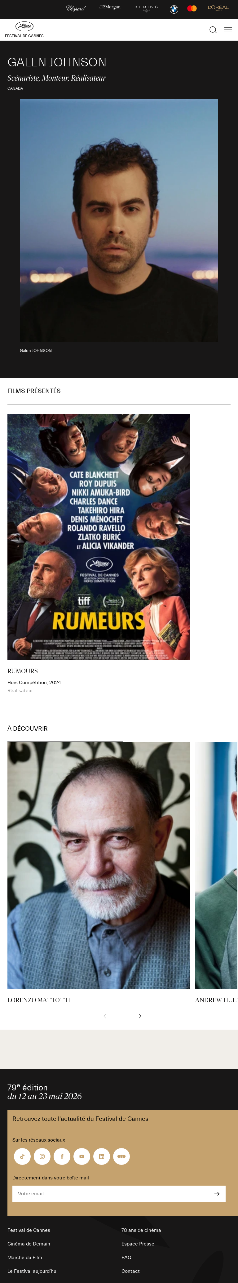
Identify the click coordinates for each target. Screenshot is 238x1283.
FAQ (126, 1257)
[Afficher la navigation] (228, 30)
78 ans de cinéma (141, 1230)
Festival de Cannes (28, 1230)
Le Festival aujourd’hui (32, 1271)
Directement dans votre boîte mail (50, 1178)
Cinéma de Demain (28, 1244)
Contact (130, 1271)
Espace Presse (137, 1244)
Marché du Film (24, 1257)
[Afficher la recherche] (213, 30)
